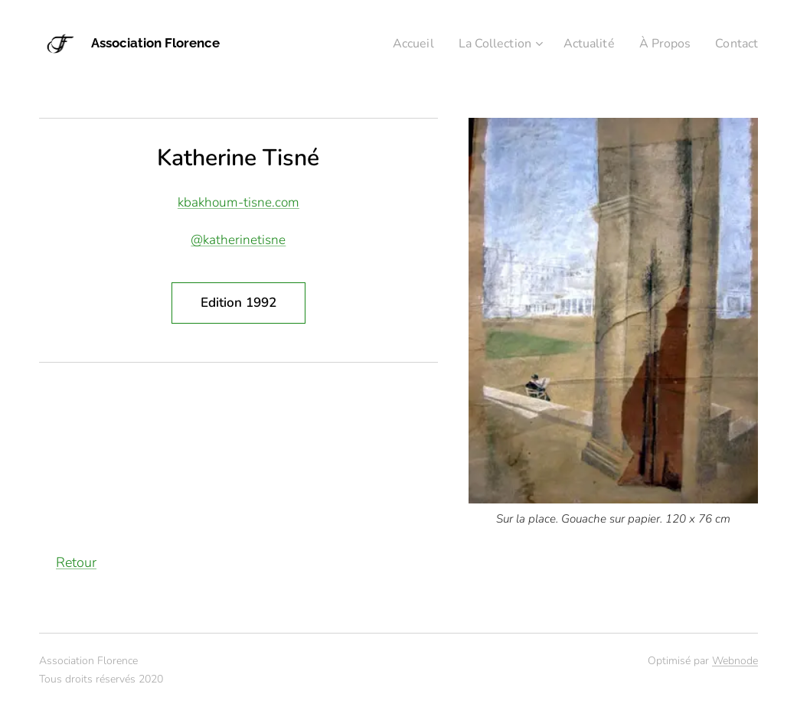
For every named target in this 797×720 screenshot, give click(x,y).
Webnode (735, 660)
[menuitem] (395, 43)
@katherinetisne (238, 240)
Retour (76, 562)
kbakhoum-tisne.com (238, 202)
